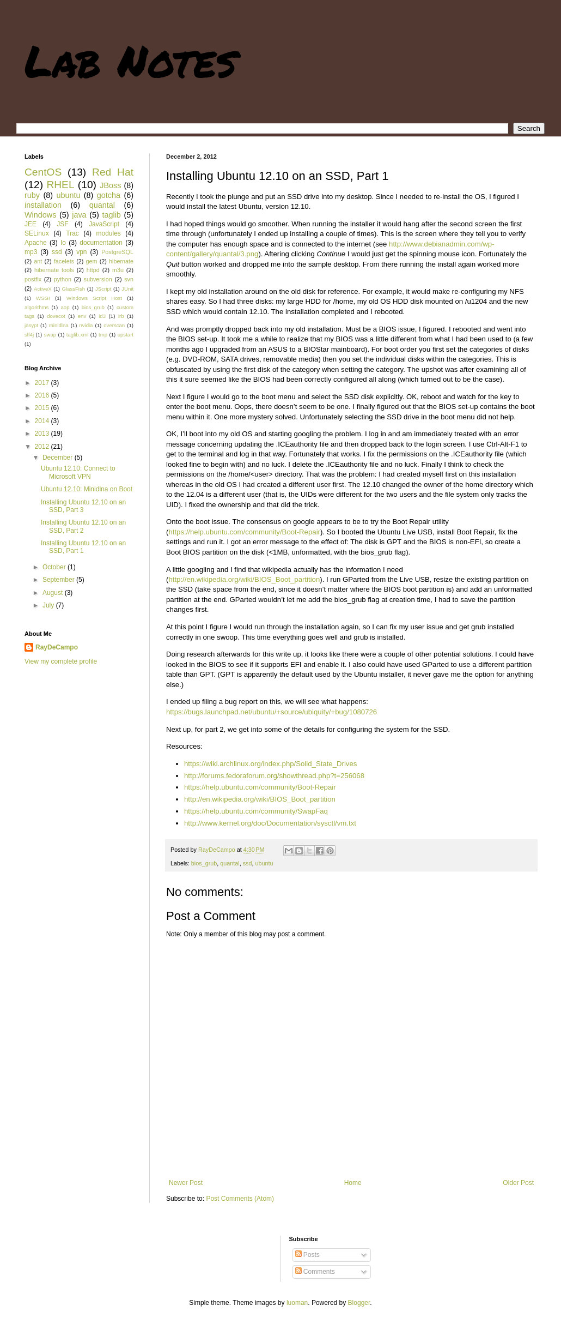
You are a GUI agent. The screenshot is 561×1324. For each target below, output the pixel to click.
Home (353, 1183)
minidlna (59, 325)
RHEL (60, 184)
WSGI (43, 298)
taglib (111, 214)
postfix (33, 279)
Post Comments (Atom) (240, 1198)
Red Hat (112, 172)
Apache (36, 242)
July (49, 605)
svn (128, 279)
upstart (125, 335)
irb (121, 316)
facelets (64, 261)
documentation (101, 242)
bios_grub (204, 863)
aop (64, 307)
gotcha (108, 195)
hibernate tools (54, 270)
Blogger (359, 1303)
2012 (43, 446)
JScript (103, 289)
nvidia (86, 325)
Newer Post (186, 1183)
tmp (103, 335)
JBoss (110, 185)
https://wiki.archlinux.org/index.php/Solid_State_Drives (270, 764)
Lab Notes (130, 60)
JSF (62, 224)
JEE (30, 224)
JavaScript (104, 224)
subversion (98, 279)
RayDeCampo (56, 647)
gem (91, 261)
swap (50, 335)
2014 (43, 421)
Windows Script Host (94, 298)
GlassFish (73, 289)
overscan (114, 325)
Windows (40, 214)
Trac (72, 233)
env (82, 316)
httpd (93, 270)
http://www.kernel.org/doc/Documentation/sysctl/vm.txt (270, 823)
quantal (229, 863)
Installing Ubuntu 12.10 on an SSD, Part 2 (83, 526)
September (59, 579)
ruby (32, 195)
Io (63, 242)
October (55, 567)
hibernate (121, 261)
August (53, 593)
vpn (81, 252)
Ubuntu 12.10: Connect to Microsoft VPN (78, 472)
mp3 (31, 252)
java (79, 214)
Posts (307, 1255)
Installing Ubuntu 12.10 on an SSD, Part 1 (83, 547)
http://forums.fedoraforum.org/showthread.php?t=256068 (274, 776)
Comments (315, 1271)
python (62, 279)
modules (108, 233)
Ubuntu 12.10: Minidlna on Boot (86, 489)
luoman (297, 1303)
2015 (43, 408)
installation (43, 205)
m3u (118, 270)
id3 (102, 316)
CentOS (43, 172)
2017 (43, 383)
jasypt (31, 325)
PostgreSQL (117, 252)
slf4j (29, 335)
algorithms (36, 307)
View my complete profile (61, 661)
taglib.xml (77, 335)
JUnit (127, 289)
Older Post (518, 1183)
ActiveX (43, 289)
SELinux (37, 233)
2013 (43, 433)
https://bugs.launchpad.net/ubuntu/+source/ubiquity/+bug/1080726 (271, 712)
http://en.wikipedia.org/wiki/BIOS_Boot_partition (244, 579)
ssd (247, 863)
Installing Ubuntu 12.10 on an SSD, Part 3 (83, 506)
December (58, 457)
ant (38, 261)
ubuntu (264, 863)
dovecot (56, 316)
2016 (43, 395)
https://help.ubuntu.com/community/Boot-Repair (244, 532)
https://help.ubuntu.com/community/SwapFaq (256, 811)
